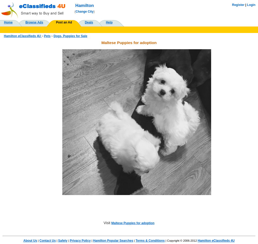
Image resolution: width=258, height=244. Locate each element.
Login (251, 5)
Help (109, 22)
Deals (89, 22)
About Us (30, 240)
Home (8, 22)
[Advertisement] (26, 126)
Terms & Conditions (150, 240)
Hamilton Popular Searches (113, 240)
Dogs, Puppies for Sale (70, 36)
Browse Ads (34, 22)
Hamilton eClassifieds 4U (23, 36)
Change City (85, 11)
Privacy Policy (80, 240)
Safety (62, 240)
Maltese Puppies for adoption (132, 223)
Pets (47, 36)
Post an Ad (64, 22)
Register (238, 5)
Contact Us (47, 240)
